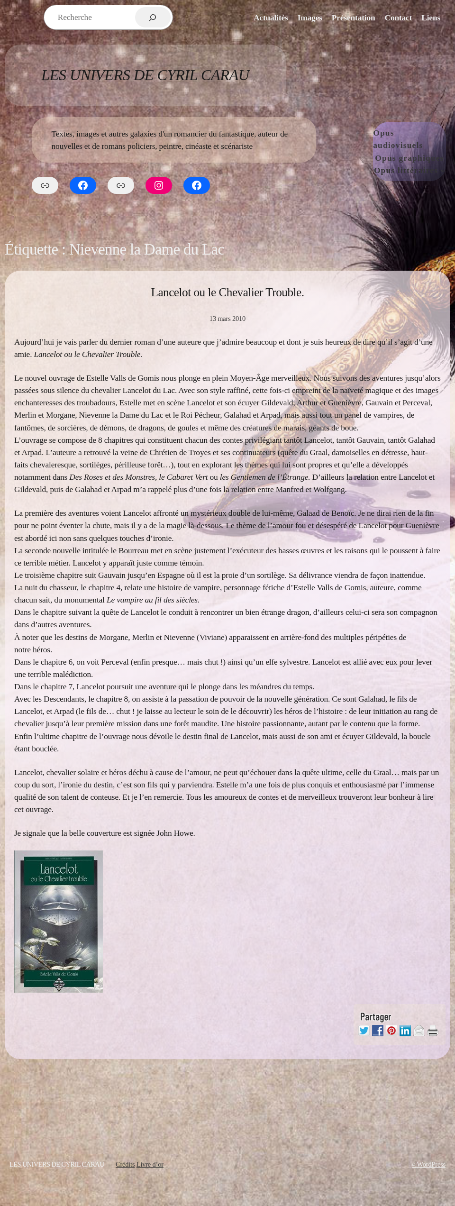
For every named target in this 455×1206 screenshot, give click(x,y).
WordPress (431, 1164)
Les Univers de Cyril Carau (145, 74)
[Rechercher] (153, 17)
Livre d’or (150, 1164)
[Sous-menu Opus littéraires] (442, 170)
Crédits (125, 1164)
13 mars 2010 (227, 318)
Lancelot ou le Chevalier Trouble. (227, 292)
